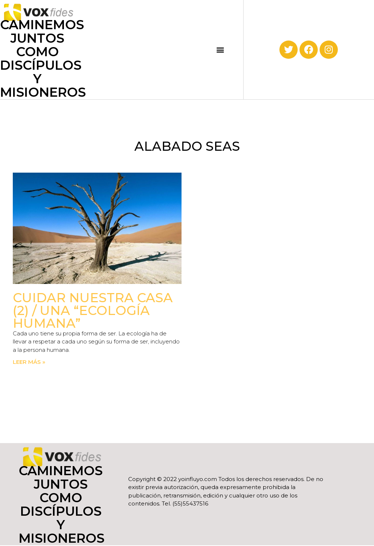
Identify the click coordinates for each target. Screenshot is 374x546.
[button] (220, 49)
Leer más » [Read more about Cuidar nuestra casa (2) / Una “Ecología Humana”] (29, 361)
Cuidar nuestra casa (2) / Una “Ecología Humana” (93, 310)
